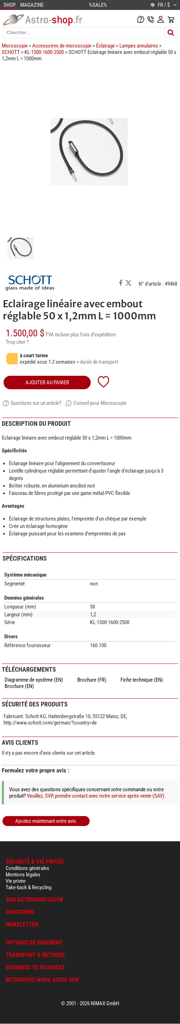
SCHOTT (11, 52)
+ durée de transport (97, 362)
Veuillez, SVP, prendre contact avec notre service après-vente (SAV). (96, 796)
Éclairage (105, 46)
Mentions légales (23, 874)
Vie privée (16, 881)
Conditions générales (27, 868)
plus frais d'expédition (93, 334)
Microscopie (15, 46)
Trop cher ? (17, 342)
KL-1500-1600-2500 (44, 52)
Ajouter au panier (47, 382)
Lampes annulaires (138, 46)
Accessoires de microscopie (61, 46)
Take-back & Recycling (28, 887)
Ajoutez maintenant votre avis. (46, 821)
